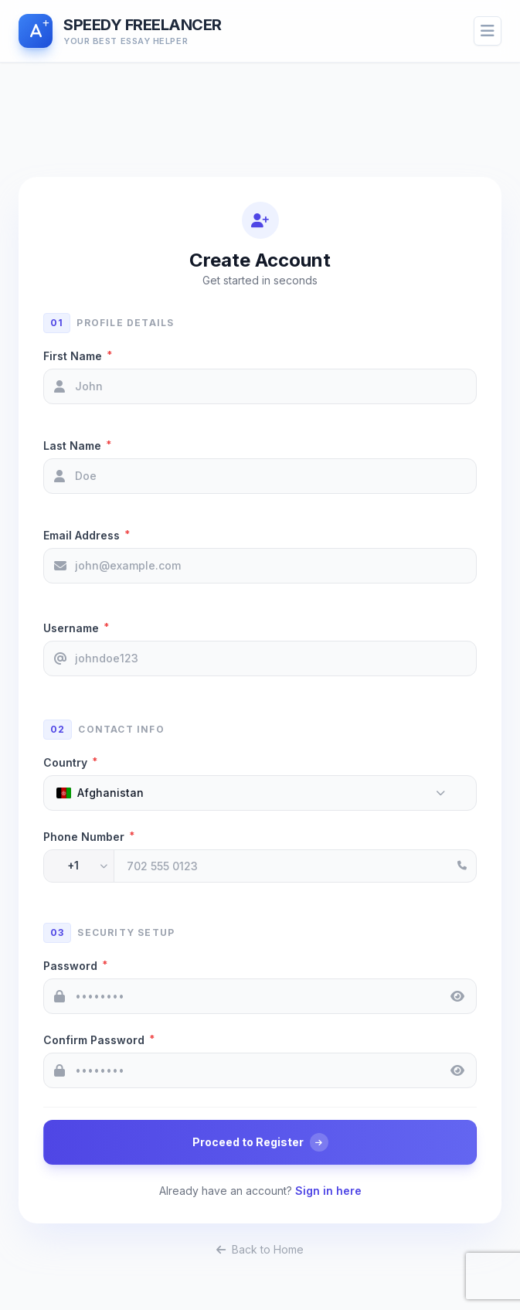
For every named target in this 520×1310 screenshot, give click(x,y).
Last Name (77, 445)
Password (75, 965)
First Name (77, 355)
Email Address (86, 535)
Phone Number (88, 836)
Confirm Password (99, 1039)
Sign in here (328, 1190)
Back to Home (260, 1249)
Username (76, 628)
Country (70, 762)
